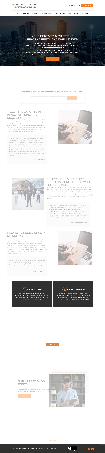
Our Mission (76, 289)
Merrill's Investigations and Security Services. (29, 448)
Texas (51, 339)
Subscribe (52, 442)
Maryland (63, 335)
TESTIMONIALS (60, 13)
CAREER (76, 13)
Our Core (34, 289)
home (17, 13)
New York (48, 337)
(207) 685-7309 (75, 5)
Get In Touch (52, 59)
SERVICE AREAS (46, 13)
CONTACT (85, 13)
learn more (52, 344)
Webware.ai (54, 448)
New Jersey (33, 337)
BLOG (69, 13)
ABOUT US (25, 13)
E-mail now (87, 5)
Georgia (25, 335)
